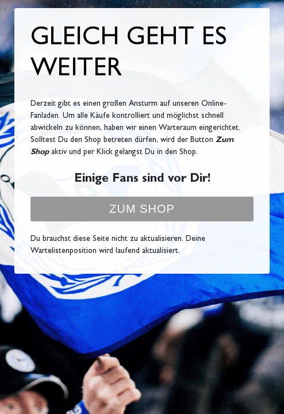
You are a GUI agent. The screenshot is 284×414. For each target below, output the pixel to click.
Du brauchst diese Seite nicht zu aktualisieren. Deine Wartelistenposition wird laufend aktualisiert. (117, 245)
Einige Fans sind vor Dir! (142, 180)
